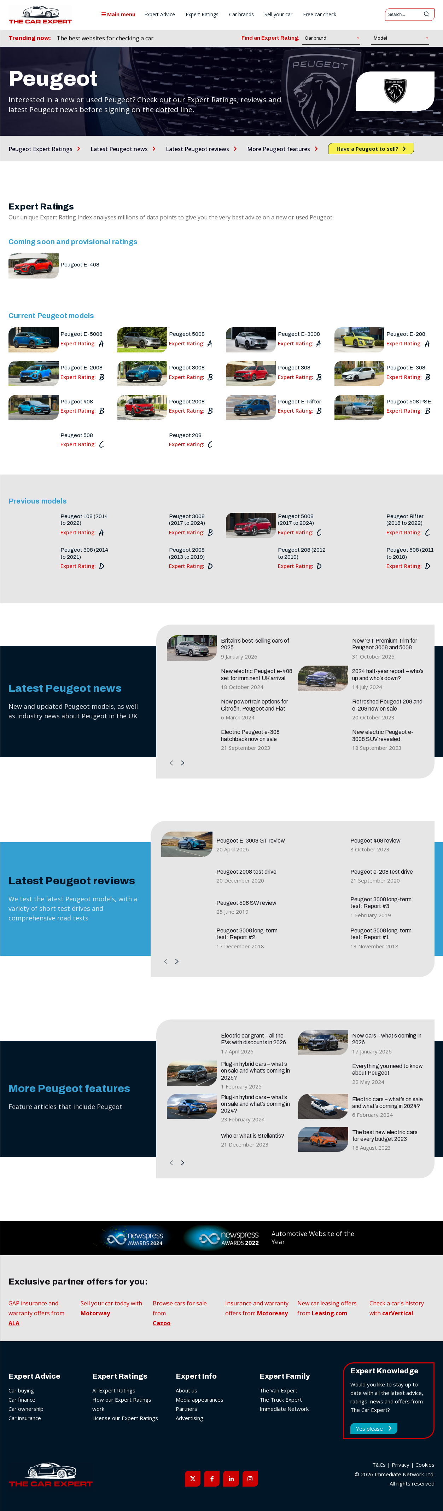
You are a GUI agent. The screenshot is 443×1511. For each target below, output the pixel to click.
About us (186, 1390)
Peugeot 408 (76, 401)
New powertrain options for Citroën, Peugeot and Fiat (254, 705)
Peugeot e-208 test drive (381, 872)
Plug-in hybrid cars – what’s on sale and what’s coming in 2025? (255, 1070)
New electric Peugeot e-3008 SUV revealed (382, 735)
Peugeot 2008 (187, 401)
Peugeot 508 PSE (408, 401)
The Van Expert (278, 1390)
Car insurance (24, 1417)
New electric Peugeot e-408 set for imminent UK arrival (256, 674)
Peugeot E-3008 (299, 334)
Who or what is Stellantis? (252, 1136)
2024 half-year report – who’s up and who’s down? (388, 674)
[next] (202, 38)
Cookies (425, 1464)
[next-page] (182, 763)
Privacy (400, 1464)
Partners (186, 1408)
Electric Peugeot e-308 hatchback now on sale (250, 735)
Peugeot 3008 (187, 367)
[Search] (426, 14)
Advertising (189, 1417)
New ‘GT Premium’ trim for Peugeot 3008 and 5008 (384, 644)
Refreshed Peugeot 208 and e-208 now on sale (387, 705)
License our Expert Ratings (125, 1417)
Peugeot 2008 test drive (246, 872)
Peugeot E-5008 (81, 334)
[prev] (191, 38)
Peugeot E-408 (79, 265)
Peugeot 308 (294, 367)
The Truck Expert (281, 1399)
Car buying (21, 1390)
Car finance (21, 1399)
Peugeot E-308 (405, 367)
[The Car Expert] (40, 14)
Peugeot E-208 (405, 334)
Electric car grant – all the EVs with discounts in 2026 (253, 1039)
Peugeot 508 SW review (246, 903)
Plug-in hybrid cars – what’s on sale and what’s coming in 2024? (255, 1104)
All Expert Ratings (113, 1390)
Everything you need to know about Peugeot (387, 1069)
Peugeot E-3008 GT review (250, 841)
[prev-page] (171, 763)
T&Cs (379, 1464)
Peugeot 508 (76, 435)
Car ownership (25, 1408)
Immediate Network (284, 1408)
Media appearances (199, 1399)
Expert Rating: (78, 343)
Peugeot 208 (185, 435)
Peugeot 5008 (187, 334)
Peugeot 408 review (375, 841)
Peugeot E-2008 (81, 367)
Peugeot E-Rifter (299, 401)
